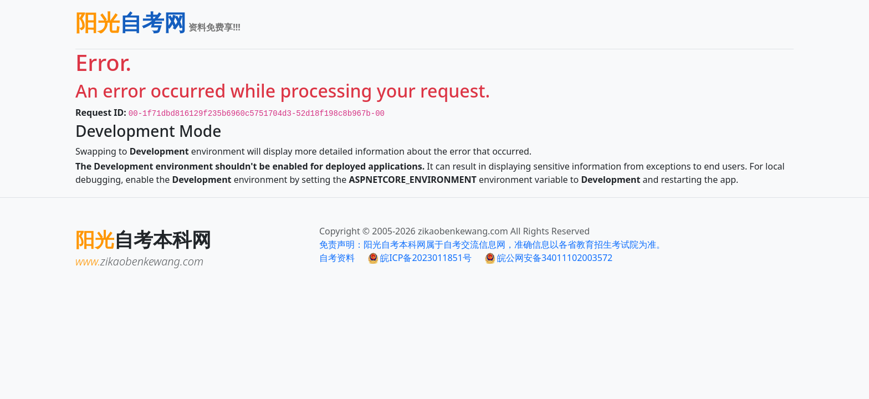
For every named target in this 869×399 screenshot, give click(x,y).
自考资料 (337, 258)
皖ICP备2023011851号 (420, 258)
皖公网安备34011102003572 (548, 258)
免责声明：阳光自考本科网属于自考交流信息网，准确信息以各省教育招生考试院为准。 (492, 244)
